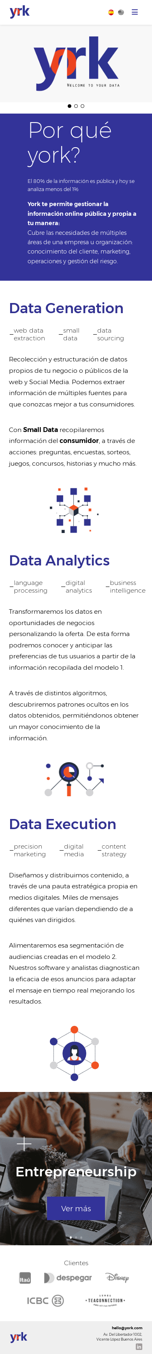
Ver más (76, 1208)
